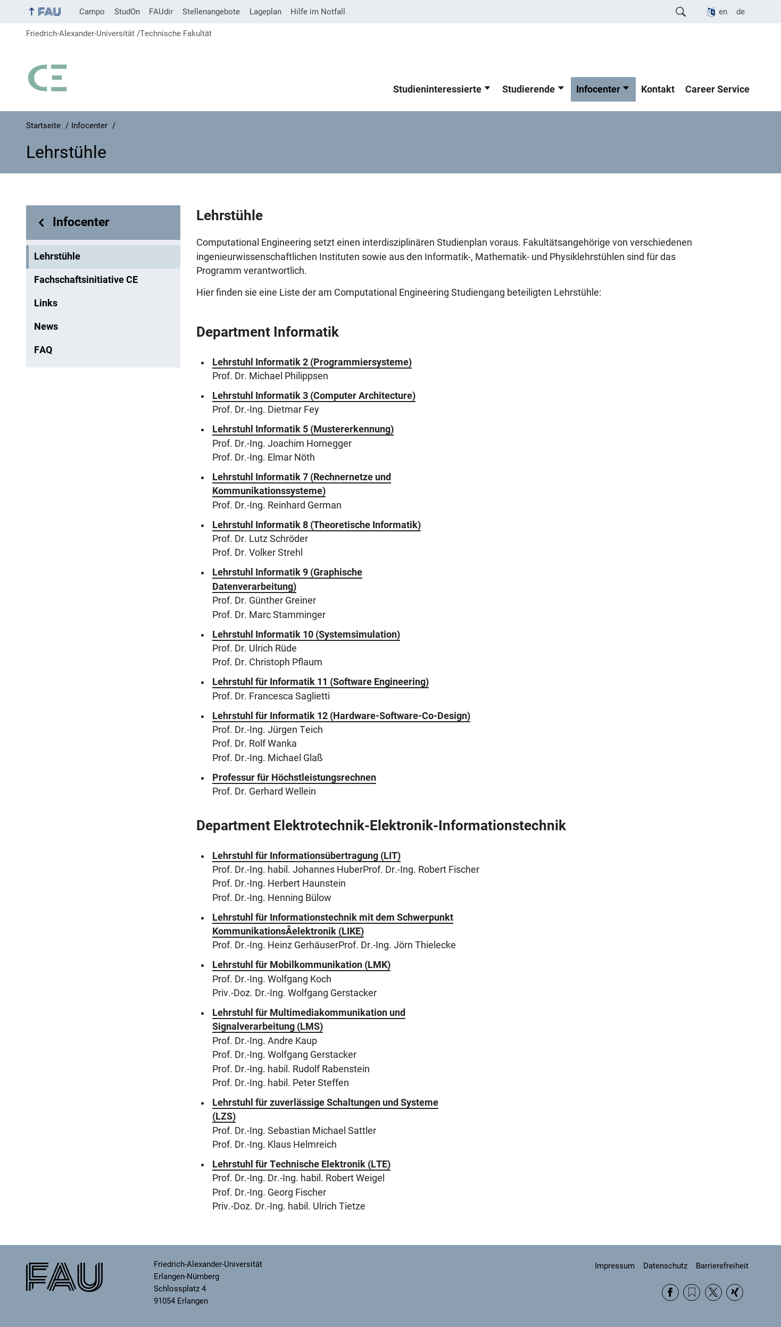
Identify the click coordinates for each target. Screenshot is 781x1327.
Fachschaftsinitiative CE (86, 279)
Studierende (528, 89)
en (723, 11)
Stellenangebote (211, 11)
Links (45, 303)
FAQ (43, 350)
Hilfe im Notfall (317, 11)
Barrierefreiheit (722, 1266)
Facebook (670, 1292)
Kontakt (658, 89)
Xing (734, 1292)
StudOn (127, 11)
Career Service (717, 89)
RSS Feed (691, 1292)
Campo (92, 11)
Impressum (615, 1266)
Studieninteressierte (437, 89)
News (46, 326)
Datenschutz (665, 1266)
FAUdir (161, 11)
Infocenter (598, 89)
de (740, 11)
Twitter (713, 1292)
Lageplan (265, 11)
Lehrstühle (57, 256)
